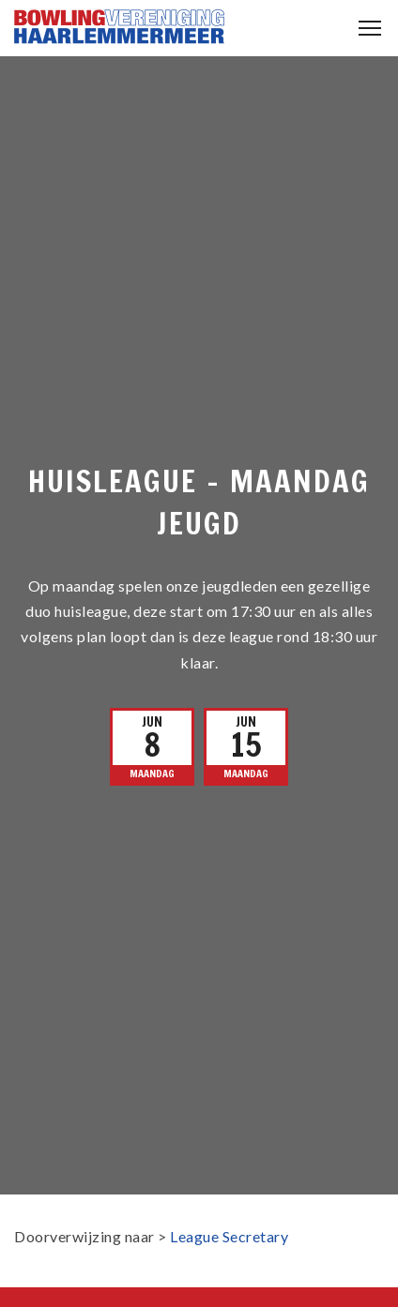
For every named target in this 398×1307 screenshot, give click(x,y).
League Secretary (229, 1236)
